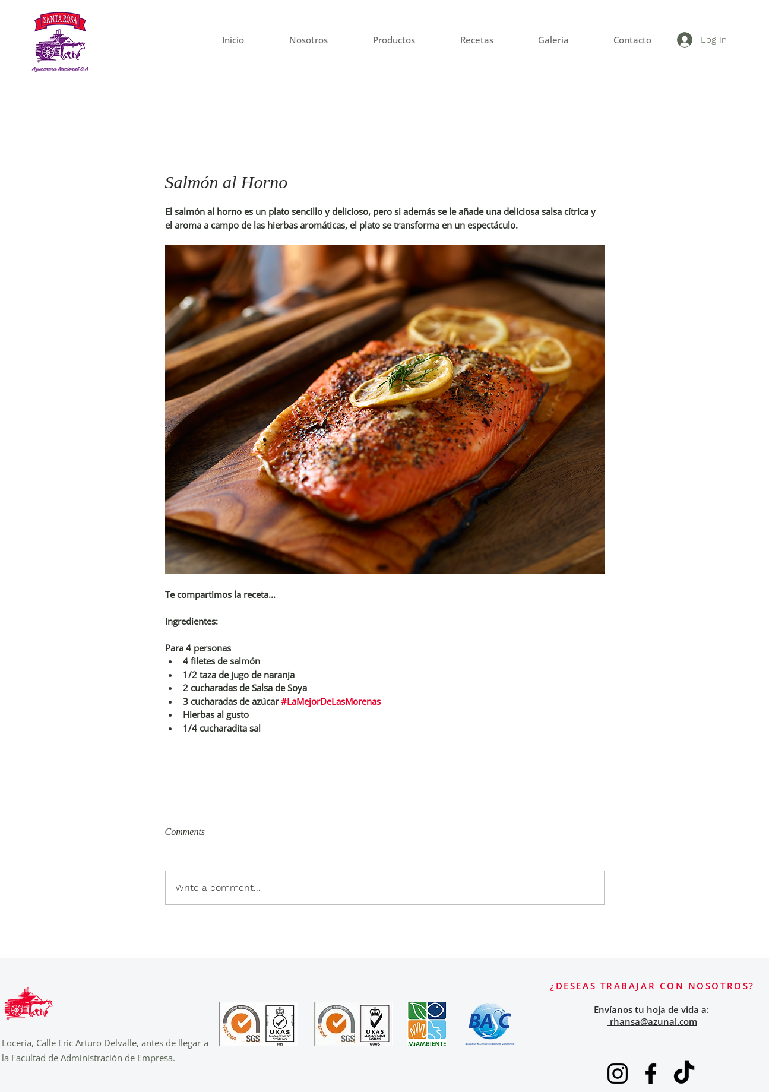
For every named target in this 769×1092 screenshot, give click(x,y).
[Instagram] (617, 1073)
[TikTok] (684, 1073)
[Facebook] (650, 1073)
